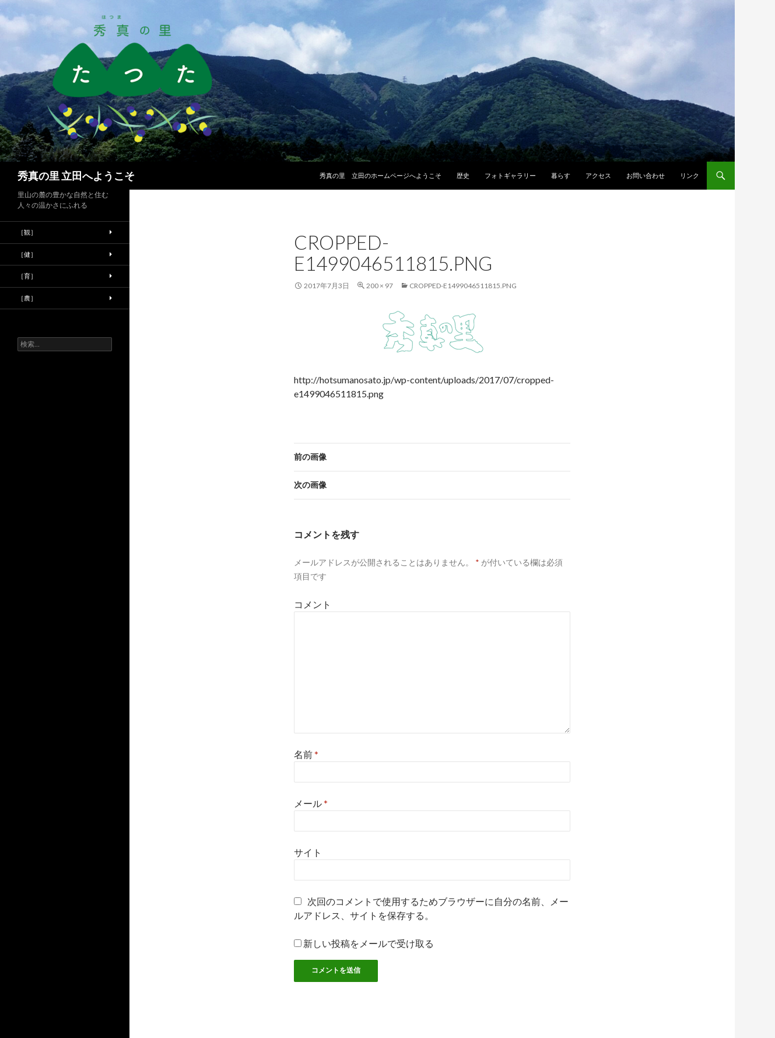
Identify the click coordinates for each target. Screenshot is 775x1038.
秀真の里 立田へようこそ (76, 175)
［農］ (27, 298)
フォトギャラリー (510, 175)
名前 (306, 754)
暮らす (560, 175)
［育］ (27, 275)
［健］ (27, 254)
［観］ (27, 232)
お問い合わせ (645, 175)
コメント (312, 604)
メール (311, 803)
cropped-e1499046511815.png (463, 285)
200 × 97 (379, 285)
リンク (689, 175)
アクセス (598, 175)
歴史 (463, 175)
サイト (308, 852)
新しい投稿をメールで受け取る (368, 943)
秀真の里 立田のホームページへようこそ (380, 175)
